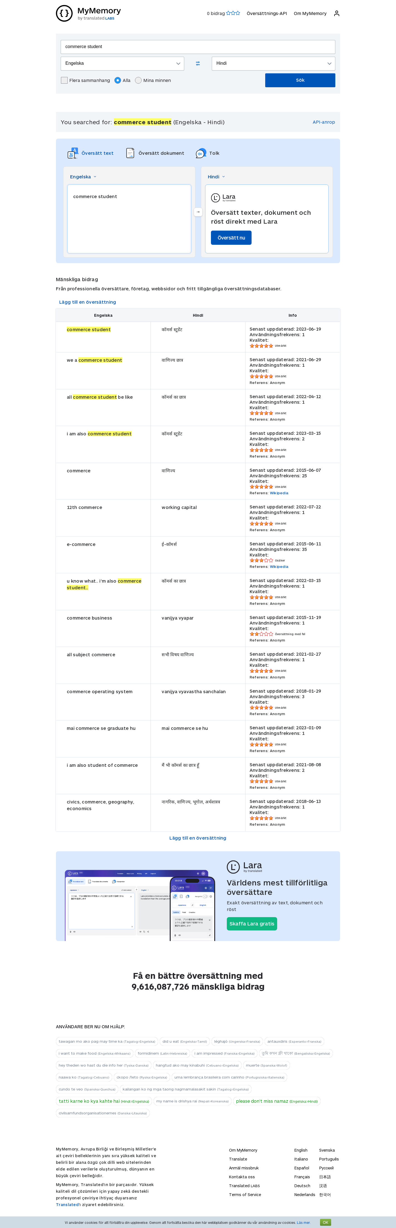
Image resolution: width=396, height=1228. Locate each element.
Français (302, 1176)
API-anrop (324, 121)
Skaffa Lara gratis (252, 923)
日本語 (325, 1176)
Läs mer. (304, 1222)
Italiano (301, 1159)
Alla (122, 80)
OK (325, 1222)
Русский (326, 1167)
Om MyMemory (310, 13)
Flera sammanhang (85, 80)
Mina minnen (153, 80)
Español (301, 1167)
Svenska (327, 1150)
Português (329, 1159)
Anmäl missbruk (244, 1167)
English (301, 1150)
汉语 (323, 1185)
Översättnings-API (267, 13)
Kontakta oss (242, 1176)
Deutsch (302, 1185)
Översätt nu (231, 237)
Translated (67, 1204)
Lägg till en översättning (87, 301)
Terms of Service (245, 1194)
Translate (238, 1159)
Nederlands (304, 1194)
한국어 (325, 1194)
